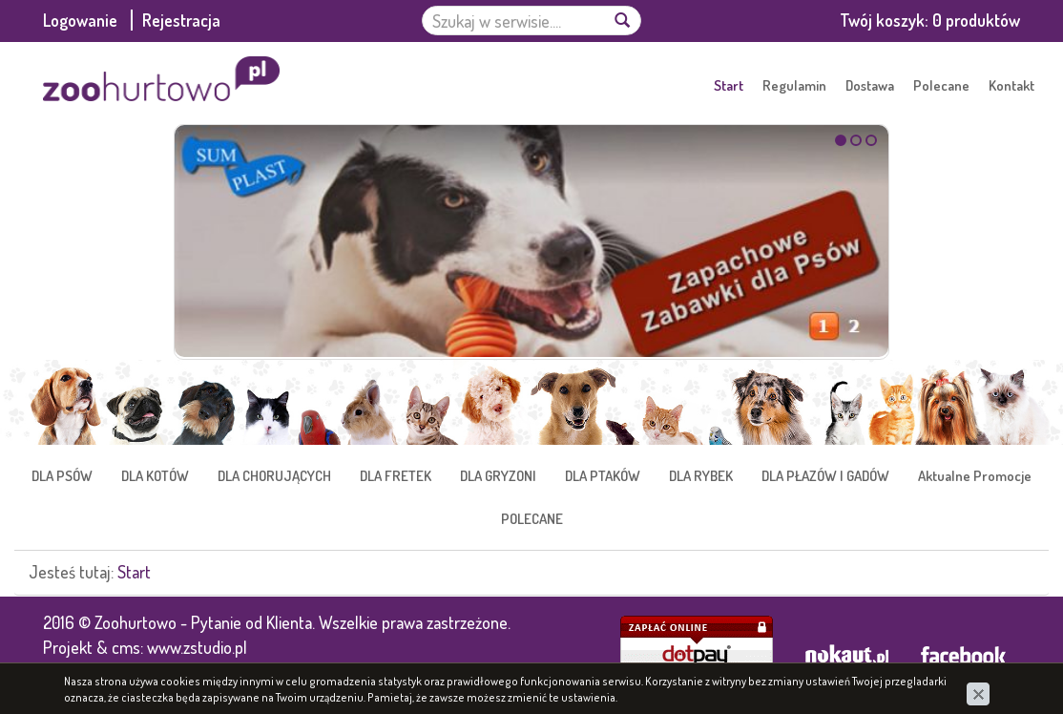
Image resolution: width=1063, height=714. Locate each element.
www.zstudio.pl (197, 647)
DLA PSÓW (62, 476)
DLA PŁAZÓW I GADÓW (825, 476)
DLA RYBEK (701, 476)
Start (728, 85)
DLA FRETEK (395, 476)
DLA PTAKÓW (602, 476)
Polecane (941, 85)
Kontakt (1011, 85)
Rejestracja (181, 20)
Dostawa (869, 85)
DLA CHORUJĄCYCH (274, 476)
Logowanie (82, 20)
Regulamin (794, 85)
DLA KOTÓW (155, 476)
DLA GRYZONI (498, 476)
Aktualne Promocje (975, 476)
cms (126, 647)
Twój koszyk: (930, 20)
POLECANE (532, 519)
